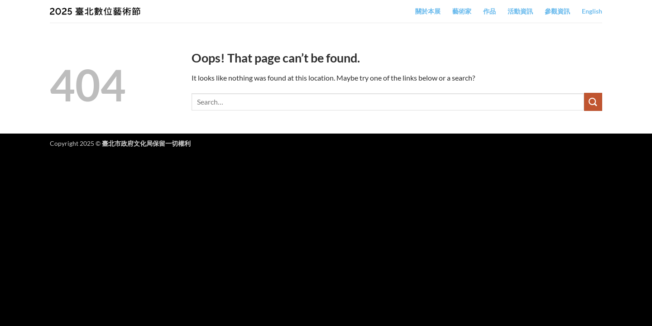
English (592, 11)
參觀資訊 (557, 11)
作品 (489, 11)
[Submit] (593, 101)
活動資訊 (520, 11)
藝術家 (461, 11)
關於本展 (428, 11)
